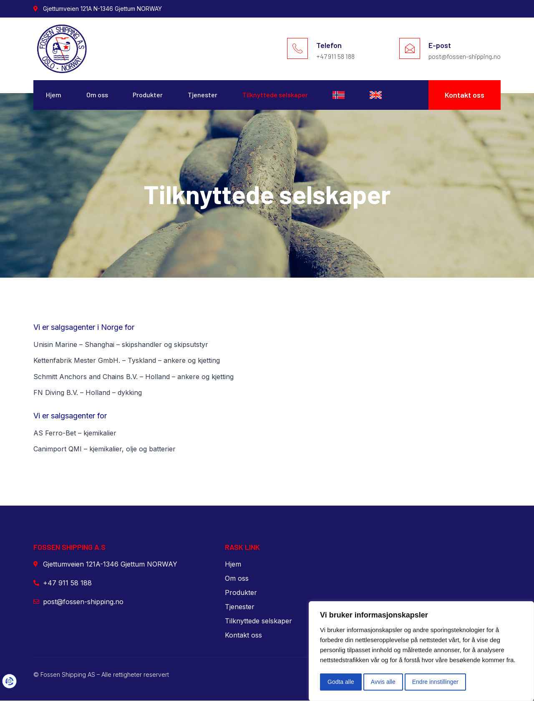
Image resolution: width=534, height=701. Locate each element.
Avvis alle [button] (383, 681)
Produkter (148, 95)
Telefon (329, 45)
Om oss (97, 95)
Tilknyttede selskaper (275, 95)
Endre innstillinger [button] (435, 681)
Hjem (53, 95)
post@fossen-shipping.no (464, 56)
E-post (439, 45)
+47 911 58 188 (335, 56)
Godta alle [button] (340, 681)
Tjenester (203, 95)
